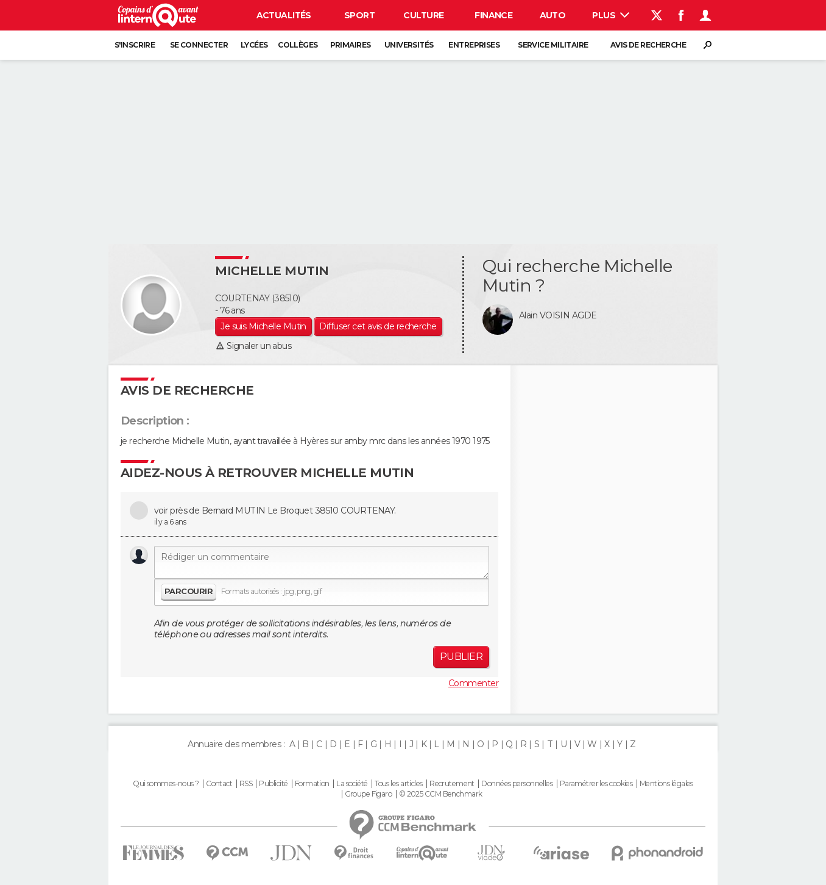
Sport (359, 15)
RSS (245, 783)
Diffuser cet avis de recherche (377, 326)
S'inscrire (135, 44)
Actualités (283, 15)
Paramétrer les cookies (596, 783)
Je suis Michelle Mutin (263, 326)
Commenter (473, 683)
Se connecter (199, 44)
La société (351, 783)
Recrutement (452, 783)
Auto (553, 15)
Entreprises (473, 44)
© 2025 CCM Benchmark (440, 794)
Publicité (273, 783)
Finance (493, 15)
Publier (461, 656)
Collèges (298, 44)
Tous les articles (398, 783)
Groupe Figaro (368, 794)
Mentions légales (666, 783)
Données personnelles (516, 783)
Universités (409, 44)
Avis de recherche (648, 44)
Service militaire (553, 44)
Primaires (350, 44)
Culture (423, 15)
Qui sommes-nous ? (166, 783)
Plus (610, 15)
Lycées (254, 44)
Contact (219, 783)
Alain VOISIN (544, 315)
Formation (312, 783)
